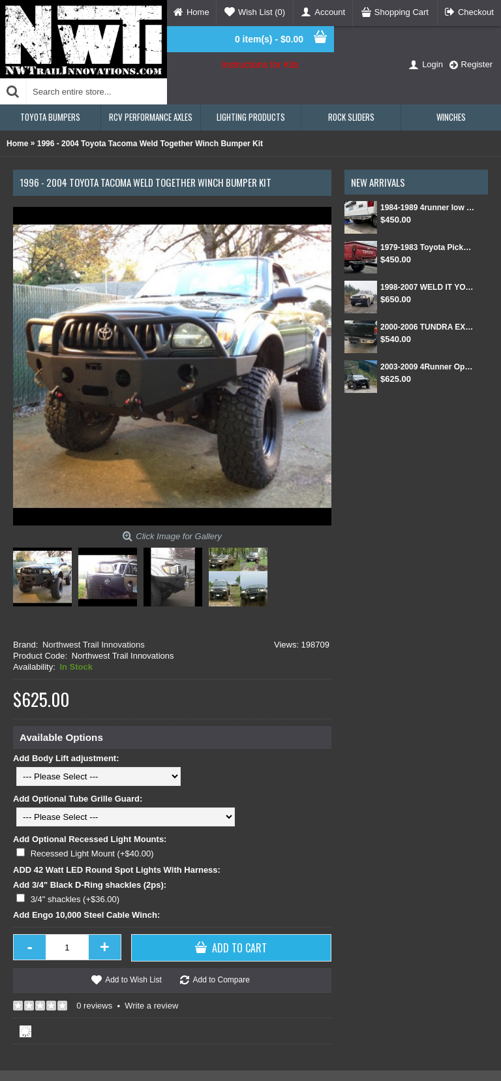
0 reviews (94, 1005)
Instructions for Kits (260, 64)
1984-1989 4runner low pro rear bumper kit (427, 207)
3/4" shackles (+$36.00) (75, 899)
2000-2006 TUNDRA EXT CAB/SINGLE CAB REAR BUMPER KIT (427, 327)
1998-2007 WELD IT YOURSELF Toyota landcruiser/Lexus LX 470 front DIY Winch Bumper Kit (427, 287)
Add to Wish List (133, 979)
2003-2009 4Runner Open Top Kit (427, 366)
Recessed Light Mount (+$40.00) (92, 853)
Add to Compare (220, 979)
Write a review (151, 1005)
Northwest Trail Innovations (93, 645)
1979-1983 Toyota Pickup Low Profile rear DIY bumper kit (427, 247)
